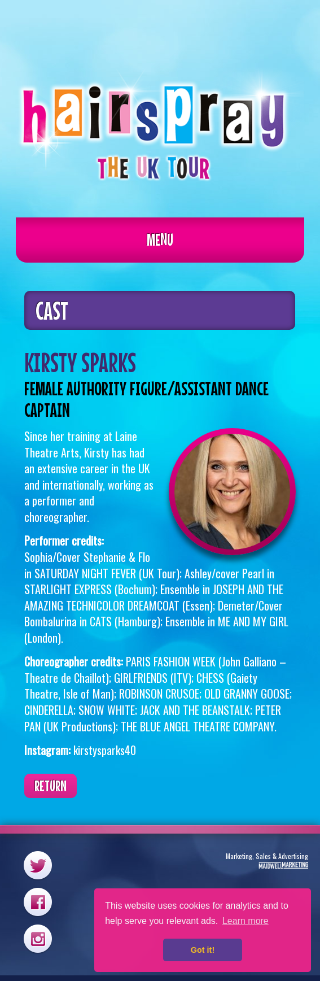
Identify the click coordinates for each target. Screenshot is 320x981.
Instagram (38, 938)
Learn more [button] (245, 921)
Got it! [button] (202, 949)
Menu (160, 239)
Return (50, 786)
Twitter (38, 864)
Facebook (38, 901)
